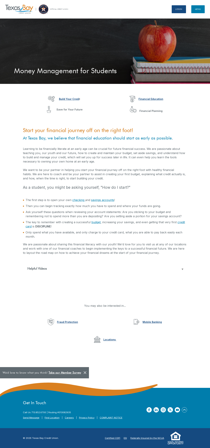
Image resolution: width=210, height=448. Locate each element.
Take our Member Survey (65, 372)
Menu (198, 9)
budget (96, 222)
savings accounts (102, 200)
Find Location (52, 417)
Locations (109, 339)
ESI (125, 438)
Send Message (31, 417)
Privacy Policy (86, 417)
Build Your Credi (69, 98)
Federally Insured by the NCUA (147, 438)
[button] (105, 268)
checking (78, 200)
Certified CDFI (112, 438)
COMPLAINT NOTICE (111, 417)
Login (178, 9)
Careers (69, 417)
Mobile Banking (152, 321)
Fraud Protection (67, 321)
